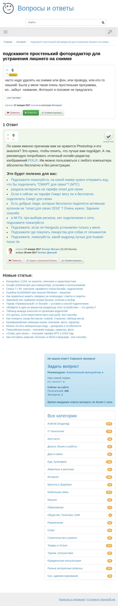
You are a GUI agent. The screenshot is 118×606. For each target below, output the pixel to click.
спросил (9, 105)
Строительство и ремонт (62, 537)
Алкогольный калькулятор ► (85, 372)
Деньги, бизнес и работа (62, 446)
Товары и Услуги (57, 545)
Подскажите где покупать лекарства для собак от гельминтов (58, 232)
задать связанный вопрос (43, 260)
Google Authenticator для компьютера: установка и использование (45, 285)
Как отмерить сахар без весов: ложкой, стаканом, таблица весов (45, 318)
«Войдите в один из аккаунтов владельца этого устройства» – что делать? (51, 307)
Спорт (51, 530)
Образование (55, 507)
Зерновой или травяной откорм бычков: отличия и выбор (40, 299)
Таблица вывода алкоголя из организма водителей (36, 311)
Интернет (57, 105)
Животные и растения (60, 469)
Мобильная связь (57, 492)
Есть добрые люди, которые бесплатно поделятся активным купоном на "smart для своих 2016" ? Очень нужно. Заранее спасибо (56, 208)
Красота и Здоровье (59, 484)
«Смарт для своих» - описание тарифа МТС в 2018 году (40, 333)
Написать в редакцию (72, 599)
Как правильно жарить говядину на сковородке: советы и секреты (45, 296)
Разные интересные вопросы (64, 568)
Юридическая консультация (64, 560)
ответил (20, 249)
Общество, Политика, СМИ (63, 515)
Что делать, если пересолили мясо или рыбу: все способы (41, 314)
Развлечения (55, 522)
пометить (15, 112)
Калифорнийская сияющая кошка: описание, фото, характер (42, 322)
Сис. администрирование (62, 575)
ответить (32, 112)
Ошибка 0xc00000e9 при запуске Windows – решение (38, 292)
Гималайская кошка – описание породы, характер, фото (40, 329)
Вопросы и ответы (46, 8)
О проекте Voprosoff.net (101, 599)
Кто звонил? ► (56, 381)
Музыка (52, 499)
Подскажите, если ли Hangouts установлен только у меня (55, 227)
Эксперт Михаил (50, 249)
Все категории (62, 415)
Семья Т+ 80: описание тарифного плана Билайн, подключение (44, 288)
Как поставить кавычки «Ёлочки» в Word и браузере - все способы (46, 337)
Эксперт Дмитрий (47, 252)
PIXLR (33, 160)
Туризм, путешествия (60, 553)
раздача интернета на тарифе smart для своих (47, 189)
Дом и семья (55, 454)
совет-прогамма (14, 98)
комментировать (53, 112)
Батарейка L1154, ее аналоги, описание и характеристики (41, 281)
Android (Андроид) (58, 423)
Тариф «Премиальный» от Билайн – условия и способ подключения (47, 303)
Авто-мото (53, 438)
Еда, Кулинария (57, 461)
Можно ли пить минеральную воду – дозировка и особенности (43, 325)
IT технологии (55, 431)
